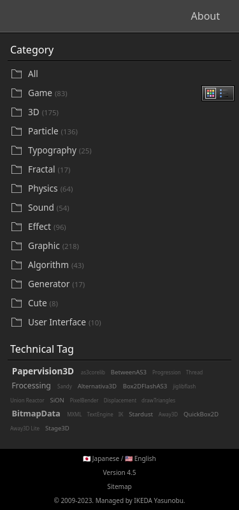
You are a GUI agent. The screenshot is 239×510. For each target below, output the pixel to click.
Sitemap (119, 486)
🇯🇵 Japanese (101, 458)
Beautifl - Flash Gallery (70, 16)
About (205, 16)
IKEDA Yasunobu (159, 500)
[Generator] (128, 284)
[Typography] (128, 150)
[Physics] (128, 189)
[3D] (128, 112)
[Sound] (128, 208)
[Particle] (128, 131)
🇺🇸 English (140, 458)
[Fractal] (128, 170)
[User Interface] (128, 322)
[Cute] (128, 303)
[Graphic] (128, 246)
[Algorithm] (128, 265)
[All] (128, 73)
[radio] (210, 93)
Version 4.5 (119, 472)
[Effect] (128, 227)
